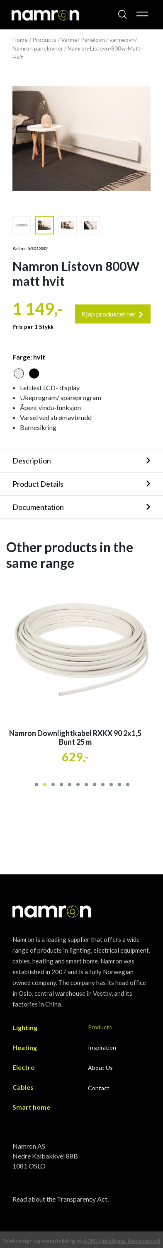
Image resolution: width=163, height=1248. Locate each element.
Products (44, 39)
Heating (24, 1047)
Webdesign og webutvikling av (43, 1240)
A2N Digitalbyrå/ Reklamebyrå (122, 1240)
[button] (36, 783)
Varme (69, 39)
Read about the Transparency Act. (60, 1199)
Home (20, 39)
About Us (100, 1067)
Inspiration (102, 1047)
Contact (98, 1087)
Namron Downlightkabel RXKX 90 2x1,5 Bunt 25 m (75, 738)
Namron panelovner (37, 48)
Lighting (24, 1027)
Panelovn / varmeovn (108, 39)
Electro (23, 1067)
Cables (23, 1087)
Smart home (31, 1107)
